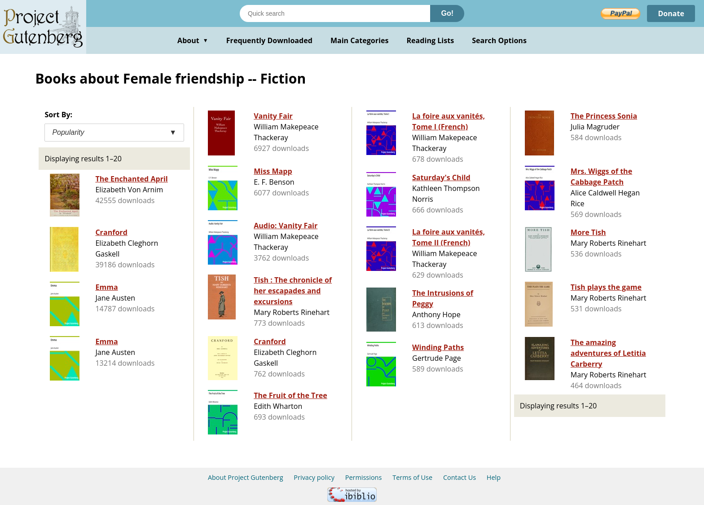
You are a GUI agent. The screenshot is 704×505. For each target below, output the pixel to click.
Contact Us (459, 477)
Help (494, 477)
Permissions (363, 477)
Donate (671, 13)
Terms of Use (412, 477)
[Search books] (335, 13)
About (192, 40)
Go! (447, 13)
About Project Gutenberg (245, 477)
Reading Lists (430, 40)
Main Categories (359, 40)
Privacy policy (314, 477)
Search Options (499, 40)
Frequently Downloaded (269, 40)
